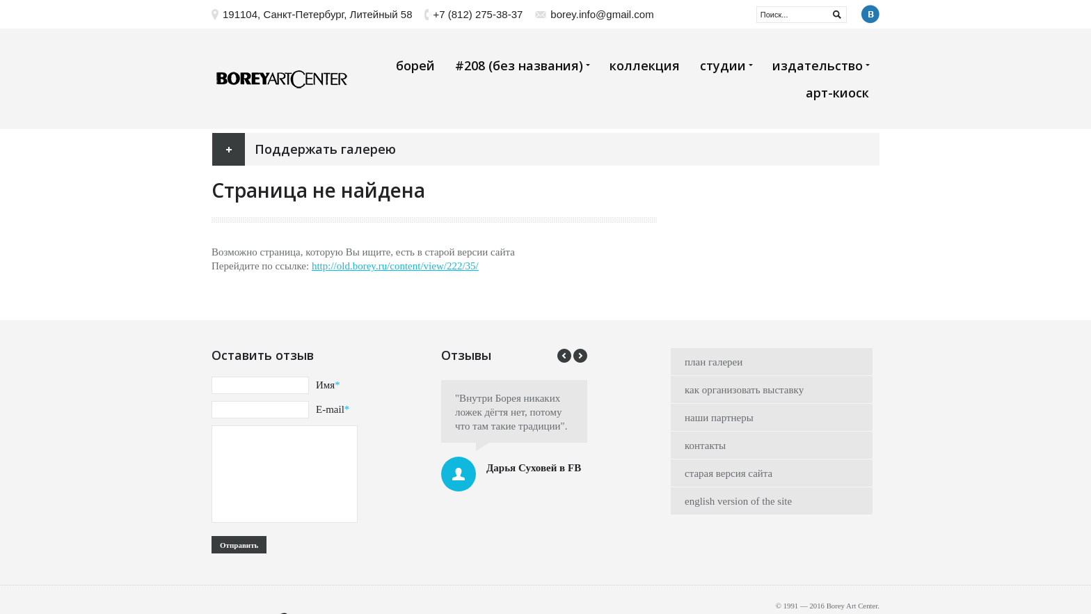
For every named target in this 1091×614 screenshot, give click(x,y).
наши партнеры (719, 417)
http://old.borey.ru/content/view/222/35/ (395, 265)
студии (726, 65)
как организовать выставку (744, 389)
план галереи (713, 362)
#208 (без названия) (522, 65)
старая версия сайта (728, 473)
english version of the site (738, 501)
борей (415, 65)
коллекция (645, 65)
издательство (820, 65)
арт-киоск (837, 92)
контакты (705, 445)
